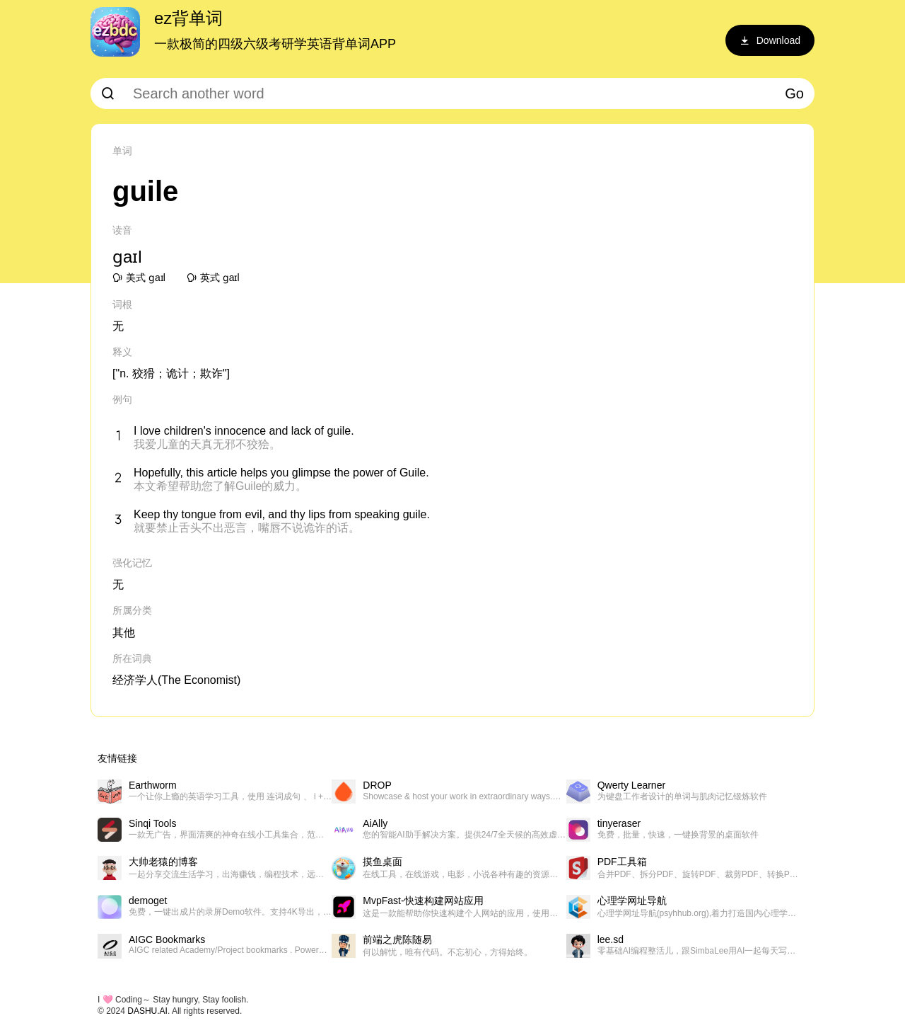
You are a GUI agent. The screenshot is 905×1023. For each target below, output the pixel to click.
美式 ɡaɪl (138, 277)
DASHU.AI (147, 1011)
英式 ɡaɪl (213, 277)
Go (794, 93)
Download (770, 40)
